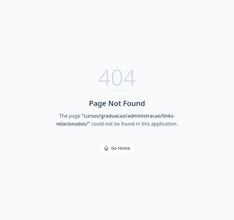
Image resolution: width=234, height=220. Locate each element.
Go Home (117, 148)
